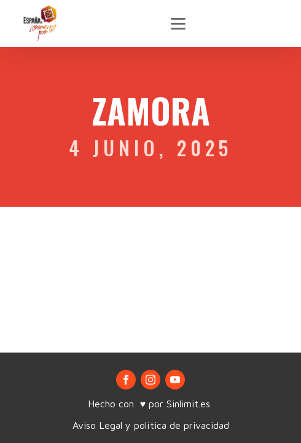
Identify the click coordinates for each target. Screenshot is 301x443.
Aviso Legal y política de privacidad (150, 425)
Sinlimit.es (189, 403)
